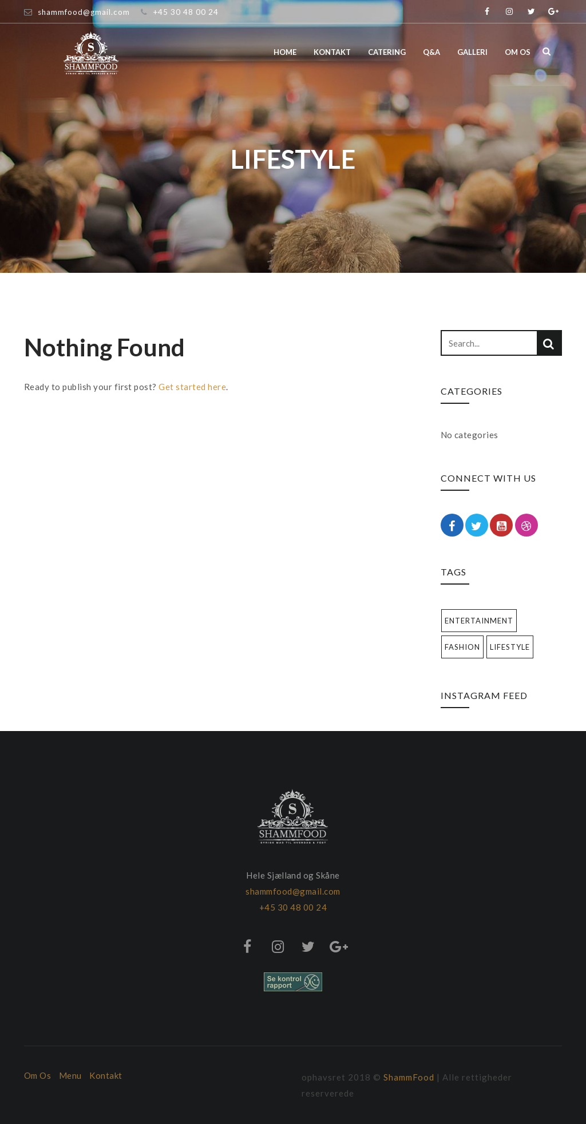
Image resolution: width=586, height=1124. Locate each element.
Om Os (37, 1075)
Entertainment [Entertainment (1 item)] (479, 620)
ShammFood (408, 1077)
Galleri (472, 52)
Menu (70, 1075)
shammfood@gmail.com (84, 12)
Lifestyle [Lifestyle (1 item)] (510, 647)
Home (285, 52)
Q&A (431, 52)
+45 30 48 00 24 (186, 12)
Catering (387, 52)
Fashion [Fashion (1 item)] (462, 647)
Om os (517, 52)
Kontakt (332, 52)
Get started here (192, 387)
